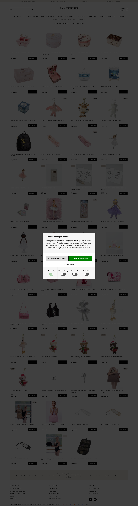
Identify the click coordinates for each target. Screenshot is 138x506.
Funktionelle (75, 270)
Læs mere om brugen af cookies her (72, 249)
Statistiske (86, 270)
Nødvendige (51, 270)
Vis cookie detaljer (69, 264)
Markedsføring (63, 270)
